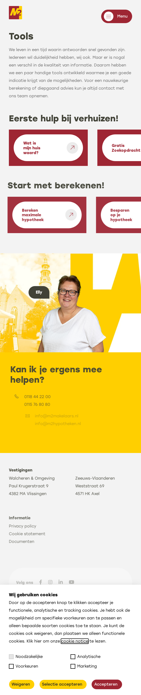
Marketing (83, 666)
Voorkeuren (23, 666)
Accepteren (106, 684)
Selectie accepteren (62, 684)
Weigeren (21, 684)
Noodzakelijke (26, 656)
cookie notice (74, 641)
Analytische (85, 656)
